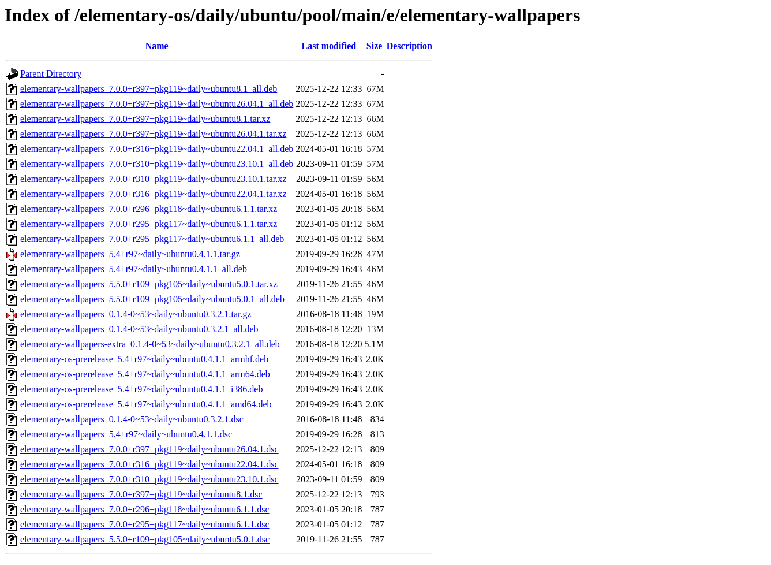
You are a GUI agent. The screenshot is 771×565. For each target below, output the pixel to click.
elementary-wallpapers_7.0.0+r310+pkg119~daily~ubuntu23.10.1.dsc (149, 479)
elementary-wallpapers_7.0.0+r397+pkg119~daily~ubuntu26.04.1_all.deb (156, 104)
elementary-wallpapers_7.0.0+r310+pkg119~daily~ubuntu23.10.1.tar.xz (153, 179)
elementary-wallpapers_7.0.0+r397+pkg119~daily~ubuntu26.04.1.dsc (149, 449)
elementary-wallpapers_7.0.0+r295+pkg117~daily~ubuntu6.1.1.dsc (145, 524)
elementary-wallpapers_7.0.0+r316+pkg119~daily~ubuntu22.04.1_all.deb (156, 149)
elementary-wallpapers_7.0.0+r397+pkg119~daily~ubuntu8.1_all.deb (148, 89)
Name (157, 46)
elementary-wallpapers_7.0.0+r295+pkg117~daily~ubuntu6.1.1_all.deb (152, 239)
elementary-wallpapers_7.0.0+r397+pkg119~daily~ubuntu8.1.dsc (141, 494)
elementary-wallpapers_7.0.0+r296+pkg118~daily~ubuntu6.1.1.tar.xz (148, 209)
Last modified (329, 46)
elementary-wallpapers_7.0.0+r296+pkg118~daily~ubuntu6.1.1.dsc (145, 509)
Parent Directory (50, 74)
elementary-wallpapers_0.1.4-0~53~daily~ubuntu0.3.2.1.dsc (132, 419)
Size (374, 46)
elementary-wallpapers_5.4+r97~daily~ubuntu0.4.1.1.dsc (126, 434)
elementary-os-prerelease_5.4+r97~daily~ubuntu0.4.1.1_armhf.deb (144, 359)
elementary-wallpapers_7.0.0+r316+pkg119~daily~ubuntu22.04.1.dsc (149, 464)
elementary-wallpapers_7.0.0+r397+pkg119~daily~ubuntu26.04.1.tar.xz (153, 134)
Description (409, 46)
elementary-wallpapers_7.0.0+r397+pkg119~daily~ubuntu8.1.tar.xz (145, 119)
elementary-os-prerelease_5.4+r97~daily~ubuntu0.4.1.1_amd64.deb (146, 404)
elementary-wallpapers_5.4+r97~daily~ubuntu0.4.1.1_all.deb (133, 269)
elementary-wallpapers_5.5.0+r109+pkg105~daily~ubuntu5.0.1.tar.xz (149, 284)
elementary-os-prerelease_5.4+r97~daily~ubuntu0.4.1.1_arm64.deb (145, 374)
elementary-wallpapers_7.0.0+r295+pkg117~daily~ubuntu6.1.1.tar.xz (148, 224)
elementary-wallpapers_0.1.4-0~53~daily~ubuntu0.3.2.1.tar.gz (136, 314)
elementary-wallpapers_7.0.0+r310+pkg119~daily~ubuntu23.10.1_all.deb (156, 164)
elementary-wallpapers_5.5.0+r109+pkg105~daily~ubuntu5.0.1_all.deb (152, 299)
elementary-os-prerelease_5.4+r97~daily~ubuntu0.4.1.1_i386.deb (141, 389)
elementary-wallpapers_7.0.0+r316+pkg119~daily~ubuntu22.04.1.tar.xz (153, 194)
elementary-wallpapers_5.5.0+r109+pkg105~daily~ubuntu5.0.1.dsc (145, 539)
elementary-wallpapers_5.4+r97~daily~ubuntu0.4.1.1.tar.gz (130, 254)
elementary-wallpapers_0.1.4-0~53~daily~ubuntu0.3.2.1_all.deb (139, 329)
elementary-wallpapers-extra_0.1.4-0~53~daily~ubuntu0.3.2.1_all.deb (150, 344)
